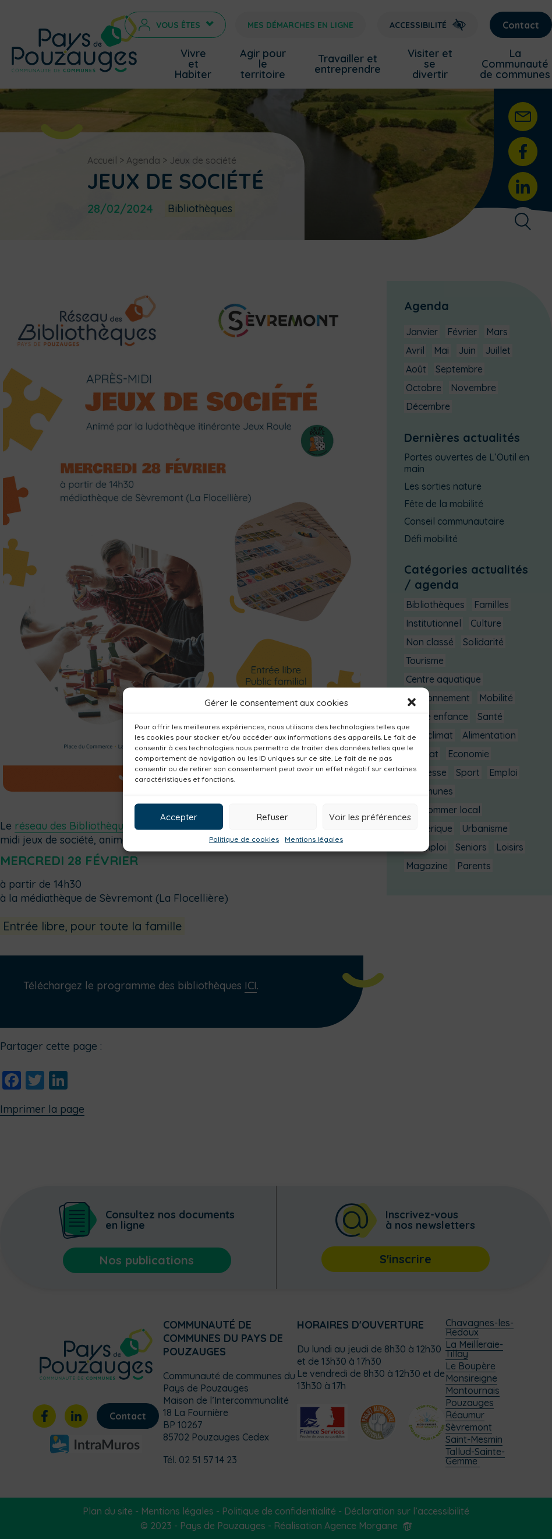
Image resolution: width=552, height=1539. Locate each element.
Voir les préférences (370, 816)
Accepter (178, 816)
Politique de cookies (244, 839)
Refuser (272, 816)
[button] (411, 702)
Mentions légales (314, 839)
